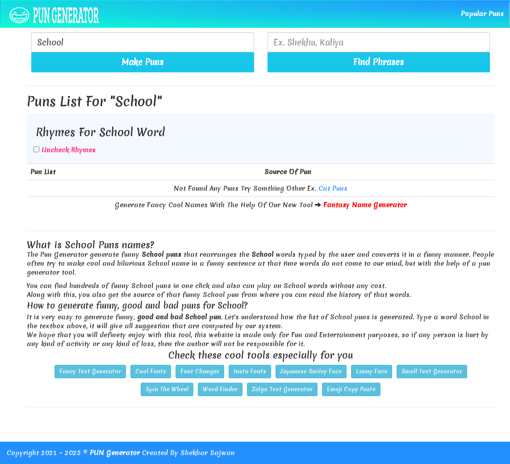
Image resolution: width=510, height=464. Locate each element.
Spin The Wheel (167, 389)
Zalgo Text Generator (282, 389)
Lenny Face (371, 371)
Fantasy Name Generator (365, 205)
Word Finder (220, 389)
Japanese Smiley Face (311, 371)
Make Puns (142, 62)
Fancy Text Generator (90, 371)
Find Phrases (378, 62)
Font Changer (199, 371)
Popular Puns (482, 13)
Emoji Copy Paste (351, 389)
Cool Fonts (150, 371)
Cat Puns (332, 188)
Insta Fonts (250, 371)
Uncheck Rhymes (69, 150)
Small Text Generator (431, 371)
